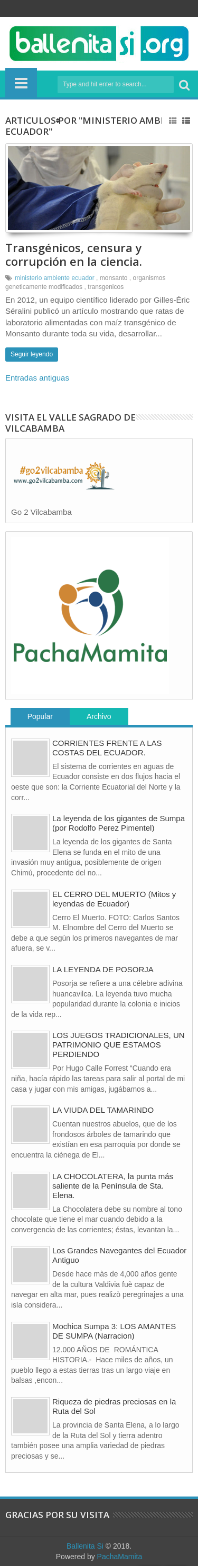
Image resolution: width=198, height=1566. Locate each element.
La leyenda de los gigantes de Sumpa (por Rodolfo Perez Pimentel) (118, 823)
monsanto (114, 278)
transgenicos (106, 287)
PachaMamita (120, 1556)
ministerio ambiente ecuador (55, 278)
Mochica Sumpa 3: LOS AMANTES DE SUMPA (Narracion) (114, 1331)
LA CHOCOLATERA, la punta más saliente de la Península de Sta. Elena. (112, 1186)
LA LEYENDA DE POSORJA (103, 969)
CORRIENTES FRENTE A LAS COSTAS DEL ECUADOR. (107, 748)
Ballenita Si (85, 1546)
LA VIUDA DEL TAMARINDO (103, 1109)
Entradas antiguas (37, 377)
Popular (40, 716)
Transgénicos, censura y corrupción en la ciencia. (73, 254)
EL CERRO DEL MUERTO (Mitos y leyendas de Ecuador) (114, 899)
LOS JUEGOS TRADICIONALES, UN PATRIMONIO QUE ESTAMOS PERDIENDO (118, 1045)
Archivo (99, 716)
